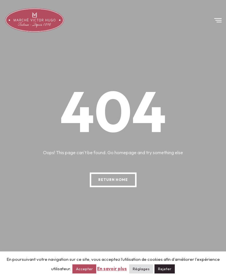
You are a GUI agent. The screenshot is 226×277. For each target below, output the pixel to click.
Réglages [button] (141, 268)
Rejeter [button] (164, 268)
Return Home (113, 179)
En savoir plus (112, 268)
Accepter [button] (84, 268)
